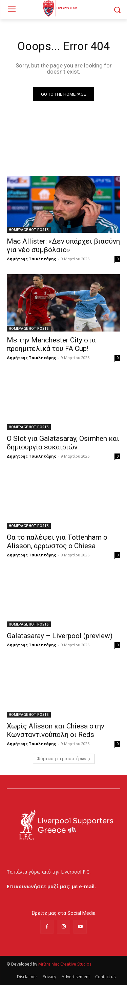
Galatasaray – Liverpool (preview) (59, 636)
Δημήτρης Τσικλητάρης (31, 258)
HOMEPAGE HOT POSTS (29, 229)
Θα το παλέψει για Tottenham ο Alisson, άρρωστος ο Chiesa (57, 541)
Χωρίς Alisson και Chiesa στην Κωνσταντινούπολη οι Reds (55, 730)
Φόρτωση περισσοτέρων (64, 758)
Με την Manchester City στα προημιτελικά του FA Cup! (51, 344)
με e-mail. (84, 886)
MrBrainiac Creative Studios (64, 964)
